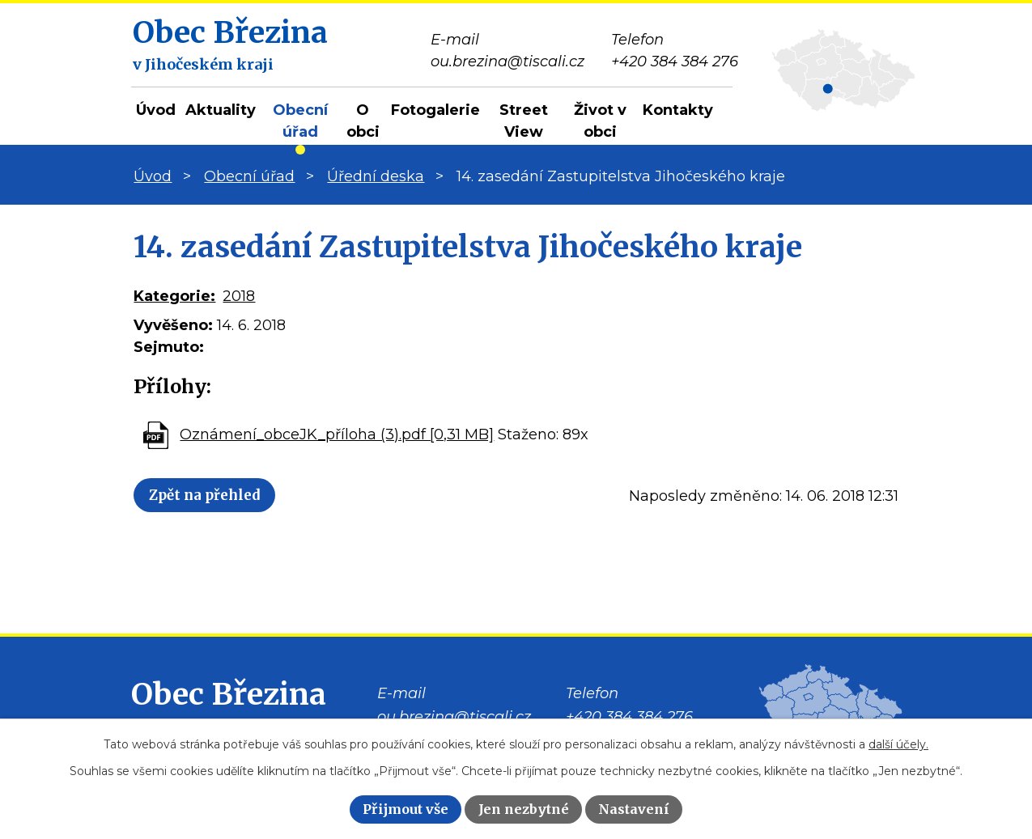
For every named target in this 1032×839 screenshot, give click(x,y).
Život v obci (600, 121)
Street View (523, 121)
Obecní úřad (300, 121)
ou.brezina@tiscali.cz (454, 717)
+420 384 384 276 (629, 717)
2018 (239, 296)
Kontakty (678, 110)
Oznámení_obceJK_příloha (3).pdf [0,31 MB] (337, 434)
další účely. (898, 744)
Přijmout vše (405, 809)
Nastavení (633, 809)
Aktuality (220, 110)
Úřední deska (375, 176)
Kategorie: (174, 296)
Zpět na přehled (223, 498)
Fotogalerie (435, 110)
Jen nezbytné (523, 809)
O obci (363, 121)
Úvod (156, 110)
